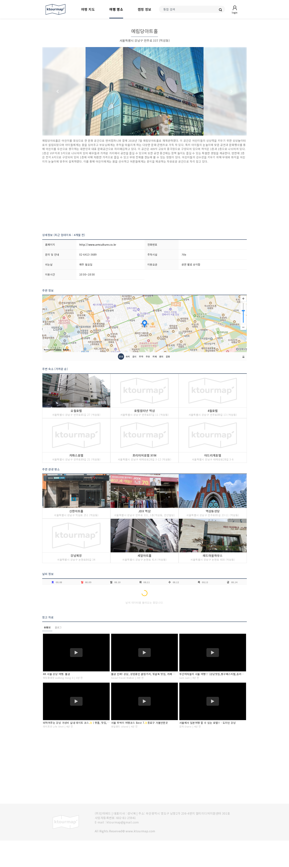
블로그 (58, 654)
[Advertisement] (144, 198)
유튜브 (47, 654)
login (234, 12)
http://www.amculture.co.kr (97, 244)
